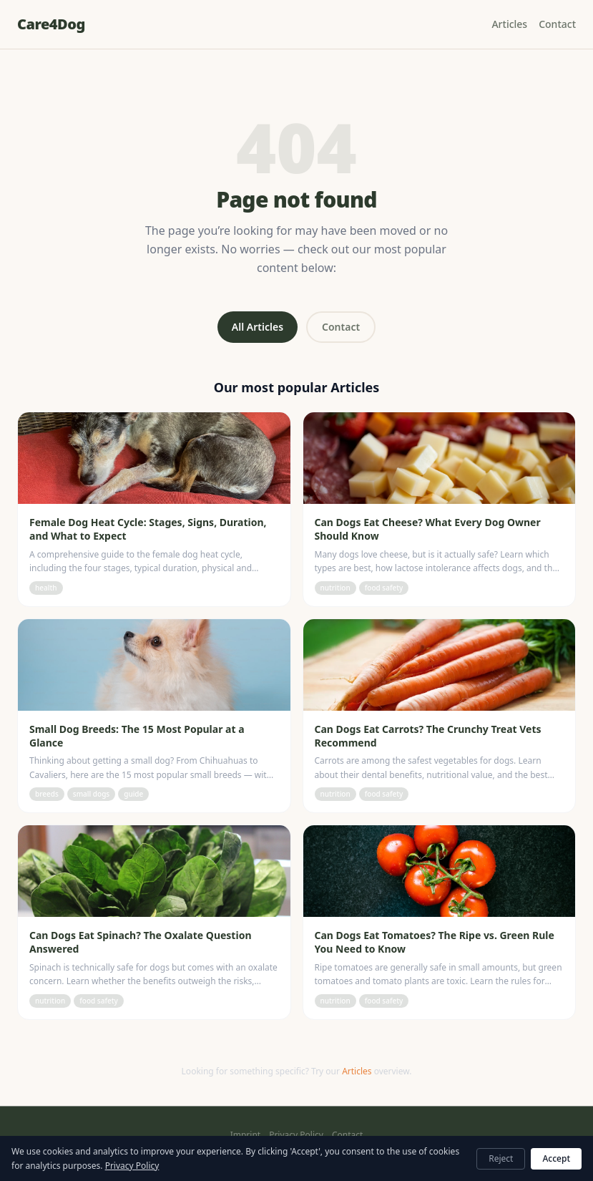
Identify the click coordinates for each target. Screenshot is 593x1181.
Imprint (245, 1135)
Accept (556, 1158)
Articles (509, 24)
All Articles (257, 327)
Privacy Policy (296, 1135)
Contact (557, 24)
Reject (501, 1158)
